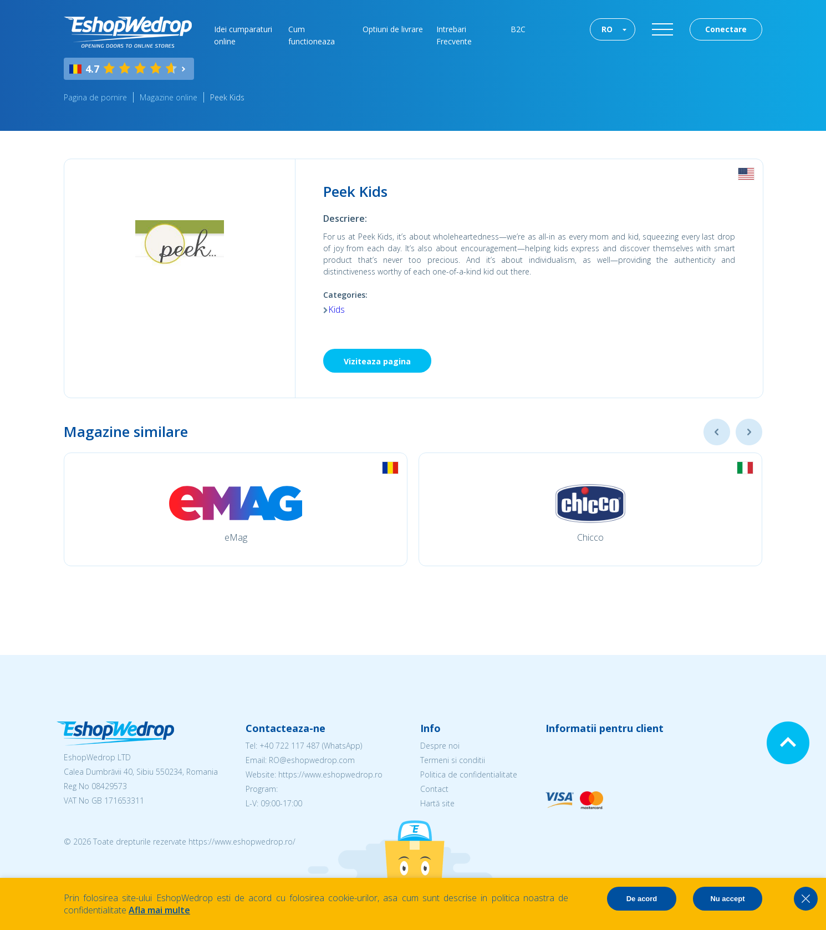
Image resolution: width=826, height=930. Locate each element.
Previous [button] (716, 432)
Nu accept (727, 899)
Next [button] (749, 432)
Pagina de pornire (95, 97)
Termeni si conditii (452, 760)
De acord (641, 899)
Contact (434, 789)
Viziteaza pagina (377, 361)
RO (607, 29)
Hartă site (437, 803)
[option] (235, 509)
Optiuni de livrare (393, 29)
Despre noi (440, 745)
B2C (518, 29)
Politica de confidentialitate (468, 774)
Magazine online (168, 97)
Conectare (726, 29)
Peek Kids (227, 97)
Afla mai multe (159, 910)
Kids (336, 309)
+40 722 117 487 (289, 745)
